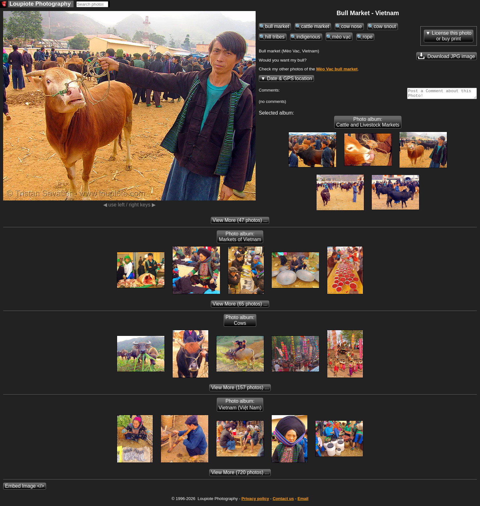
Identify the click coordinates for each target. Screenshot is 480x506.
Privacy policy (255, 500)
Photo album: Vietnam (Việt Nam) (240, 406)
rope (367, 36)
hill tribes (275, 36)
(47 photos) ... (240, 222)
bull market (277, 26)
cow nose (351, 26)
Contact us (283, 500)
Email (303, 500)
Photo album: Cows (240, 322)
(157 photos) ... (240, 389)
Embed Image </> (24, 488)
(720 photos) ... (240, 474)
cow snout (385, 26)
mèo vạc (341, 36)
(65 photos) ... (240, 305)
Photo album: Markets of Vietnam (240, 238)
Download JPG (446, 56)
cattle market (315, 26)
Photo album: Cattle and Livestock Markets (367, 123)
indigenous (308, 36)
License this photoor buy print (451, 35)
